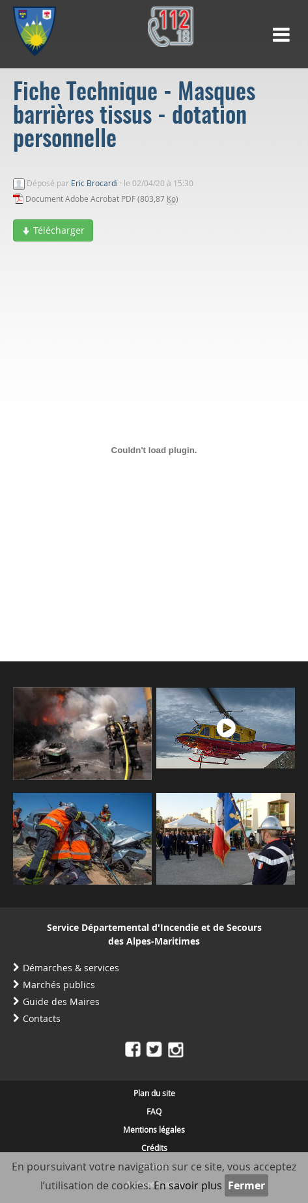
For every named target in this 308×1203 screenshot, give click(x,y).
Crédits (154, 1147)
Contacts (42, 1018)
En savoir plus (188, 1185)
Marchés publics (59, 984)
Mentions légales (154, 1129)
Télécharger (53, 230)
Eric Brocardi (94, 183)
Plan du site (154, 1093)
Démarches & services (71, 967)
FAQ (154, 1111)
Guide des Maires (61, 1001)
